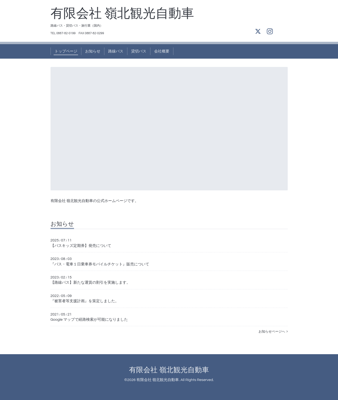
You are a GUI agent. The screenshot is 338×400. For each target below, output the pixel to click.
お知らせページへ (273, 331)
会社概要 (161, 51)
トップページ (66, 51)
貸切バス (138, 51)
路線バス (115, 51)
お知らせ (92, 51)
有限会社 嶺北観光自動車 (122, 13)
